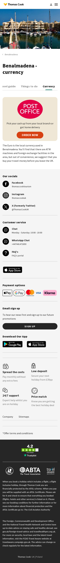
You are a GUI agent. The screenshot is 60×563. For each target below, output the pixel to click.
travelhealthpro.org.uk (44, 531)
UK (33, 556)
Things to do (29, 86)
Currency (49, 86)
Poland (39, 556)
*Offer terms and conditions (18, 433)
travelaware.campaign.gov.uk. (17, 542)
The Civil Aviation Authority (37, 509)
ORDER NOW (30, 135)
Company (8, 416)
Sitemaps (24, 416)
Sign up (29, 326)
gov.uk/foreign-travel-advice (16, 531)
